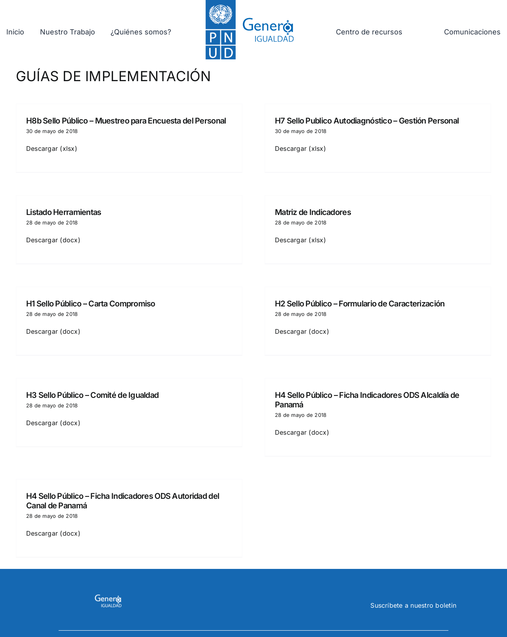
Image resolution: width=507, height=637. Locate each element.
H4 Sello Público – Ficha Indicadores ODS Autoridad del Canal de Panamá (122, 494)
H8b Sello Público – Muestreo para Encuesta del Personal (126, 120)
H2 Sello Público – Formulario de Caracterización (355, 300)
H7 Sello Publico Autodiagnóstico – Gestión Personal (362, 120)
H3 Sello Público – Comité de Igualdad (102, 388)
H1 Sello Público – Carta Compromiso (90, 300)
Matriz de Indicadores (318, 208)
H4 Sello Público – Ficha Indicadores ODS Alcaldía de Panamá (372, 393)
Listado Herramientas (73, 208)
